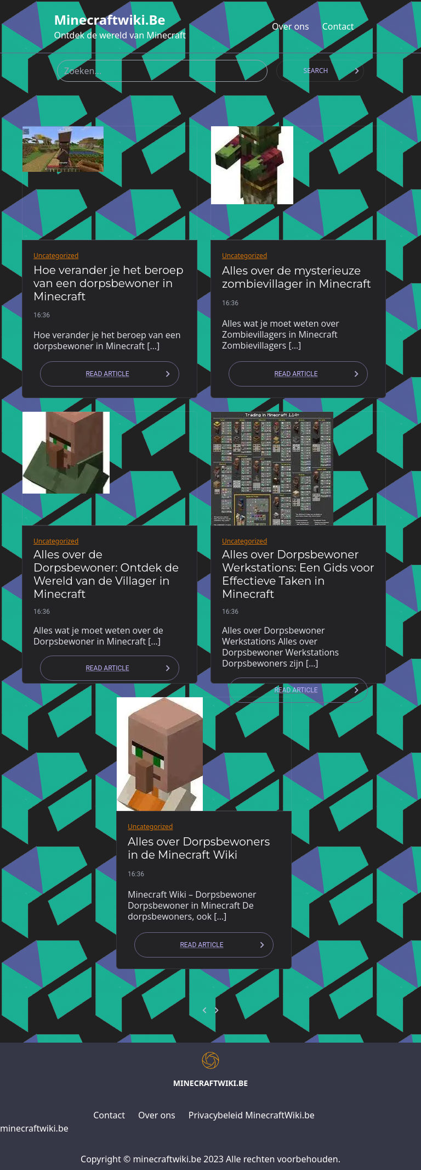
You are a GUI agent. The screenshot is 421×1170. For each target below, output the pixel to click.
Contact (338, 26)
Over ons (290, 26)
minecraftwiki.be (109, 20)
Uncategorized (55, 255)
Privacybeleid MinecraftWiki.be (252, 1115)
